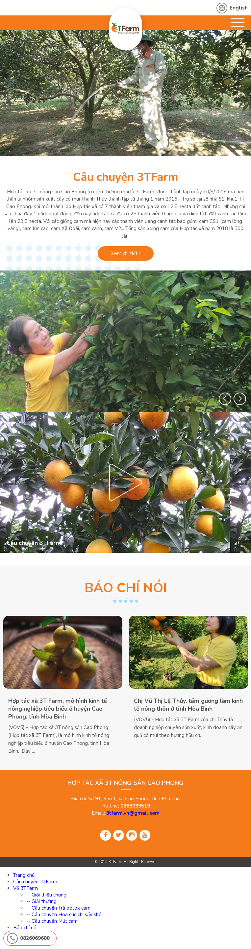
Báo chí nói (25, 927)
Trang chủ (24, 875)
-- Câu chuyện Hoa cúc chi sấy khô (64, 914)
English (239, 8)
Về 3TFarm (25, 888)
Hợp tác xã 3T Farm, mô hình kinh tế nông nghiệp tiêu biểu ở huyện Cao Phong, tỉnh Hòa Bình (57, 709)
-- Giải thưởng (41, 901)
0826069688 (35, 938)
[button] (225, 399)
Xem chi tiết (125, 253)
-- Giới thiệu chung (46, 895)
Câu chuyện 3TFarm (125, 177)
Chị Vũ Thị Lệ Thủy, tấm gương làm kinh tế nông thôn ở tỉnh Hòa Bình (188, 705)
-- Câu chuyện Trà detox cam (58, 908)
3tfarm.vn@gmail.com (133, 813)
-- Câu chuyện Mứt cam (52, 921)
